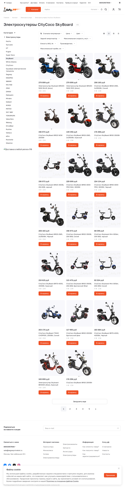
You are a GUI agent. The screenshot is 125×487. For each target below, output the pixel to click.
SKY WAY (9, 112)
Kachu (8, 41)
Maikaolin (9, 95)
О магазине (106, 447)
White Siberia (11, 62)
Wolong (9, 122)
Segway (9, 74)
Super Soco (10, 55)
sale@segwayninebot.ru (13, 450)
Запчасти (66, 448)
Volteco (9, 133)
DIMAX (8, 92)
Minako (9, 98)
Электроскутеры (13, 37)
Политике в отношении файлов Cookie (62, 481)
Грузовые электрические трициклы (16, 70)
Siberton (9, 143)
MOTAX (8, 109)
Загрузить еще (79, 401)
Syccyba (9, 45)
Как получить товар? (91, 450)
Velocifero (10, 119)
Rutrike (9, 129)
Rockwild (9, 140)
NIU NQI (9, 85)
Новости (105, 450)
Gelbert (9, 102)
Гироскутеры (48, 447)
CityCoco (9, 65)
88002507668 (104, 3)
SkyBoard (9, 58)
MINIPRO (9, 78)
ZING (8, 88)
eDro (8, 136)
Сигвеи (46, 454)
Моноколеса (48, 450)
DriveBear (9, 126)
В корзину (45, 96)
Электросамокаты (70, 444)
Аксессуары (68, 451)
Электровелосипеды (51, 458)
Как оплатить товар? (91, 447)
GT (7, 48)
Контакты (106, 454)
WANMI (8, 81)
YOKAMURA (10, 116)
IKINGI (8, 105)
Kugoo (8, 51)
